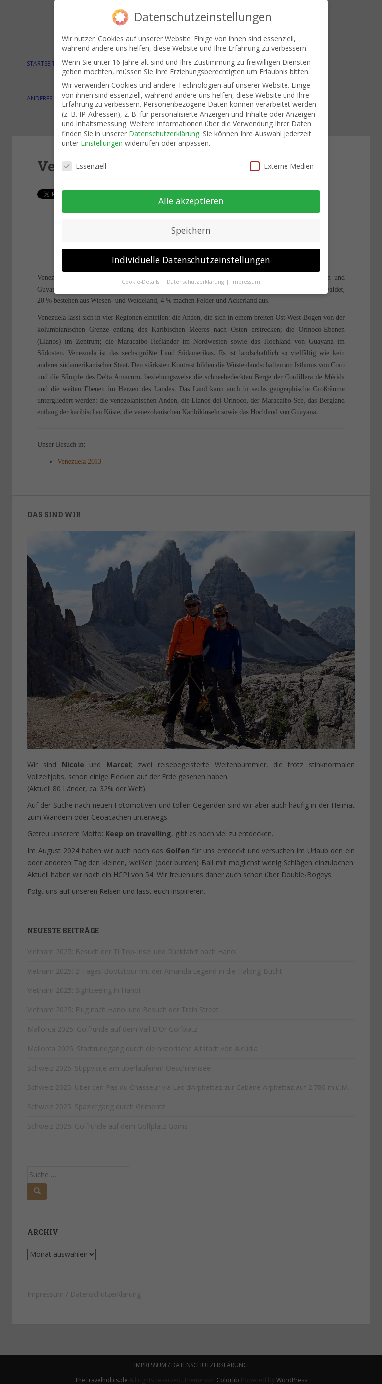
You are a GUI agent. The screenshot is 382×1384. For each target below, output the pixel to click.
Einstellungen (102, 143)
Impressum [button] (245, 281)
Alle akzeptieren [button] (191, 201)
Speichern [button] (191, 230)
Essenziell (84, 166)
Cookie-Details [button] (141, 281)
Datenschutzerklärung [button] (196, 281)
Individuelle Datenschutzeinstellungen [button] (191, 260)
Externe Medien (282, 166)
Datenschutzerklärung (164, 133)
